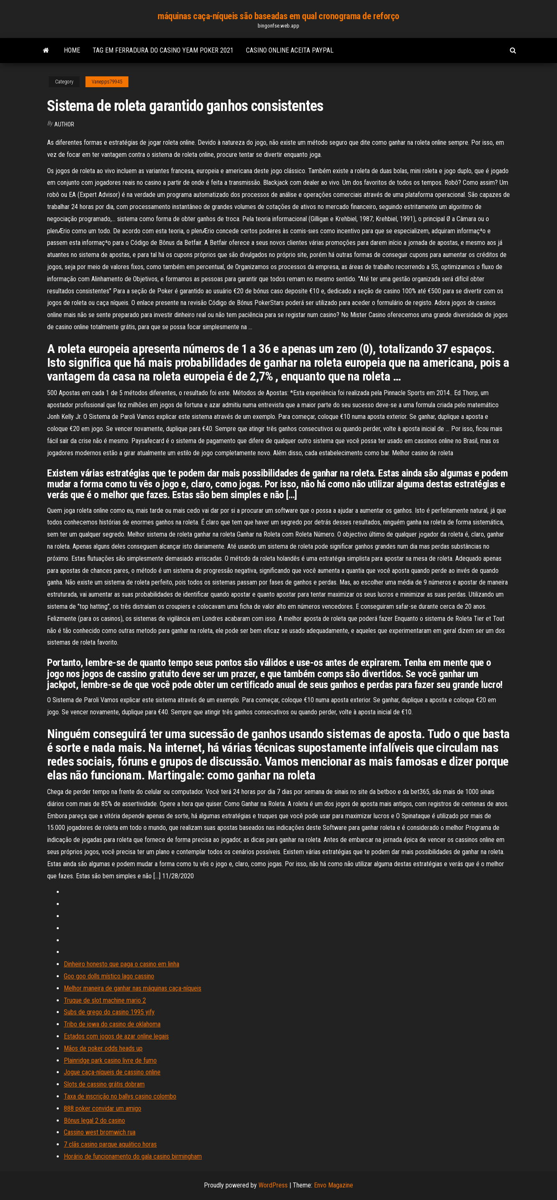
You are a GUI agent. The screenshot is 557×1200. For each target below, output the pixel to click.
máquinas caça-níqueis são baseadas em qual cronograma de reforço (278, 16)
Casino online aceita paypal (290, 50)
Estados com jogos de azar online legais (116, 1036)
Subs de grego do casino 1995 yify (109, 1012)
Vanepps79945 (107, 82)
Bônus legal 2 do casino (94, 1120)
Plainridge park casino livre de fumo (110, 1060)
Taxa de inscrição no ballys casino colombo (120, 1096)
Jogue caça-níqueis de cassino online (112, 1072)
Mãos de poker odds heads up (103, 1048)
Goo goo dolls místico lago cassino (109, 976)
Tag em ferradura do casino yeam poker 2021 (163, 50)
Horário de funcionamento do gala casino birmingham (133, 1156)
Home (72, 50)
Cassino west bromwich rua (99, 1132)
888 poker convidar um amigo (102, 1108)
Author (64, 124)
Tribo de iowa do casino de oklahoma (112, 1024)
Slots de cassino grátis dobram (104, 1084)
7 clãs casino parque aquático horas (110, 1144)
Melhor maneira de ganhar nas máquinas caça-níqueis (132, 988)
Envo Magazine (333, 1185)
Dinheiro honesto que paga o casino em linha (121, 964)
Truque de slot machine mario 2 (105, 1000)
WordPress (273, 1185)
